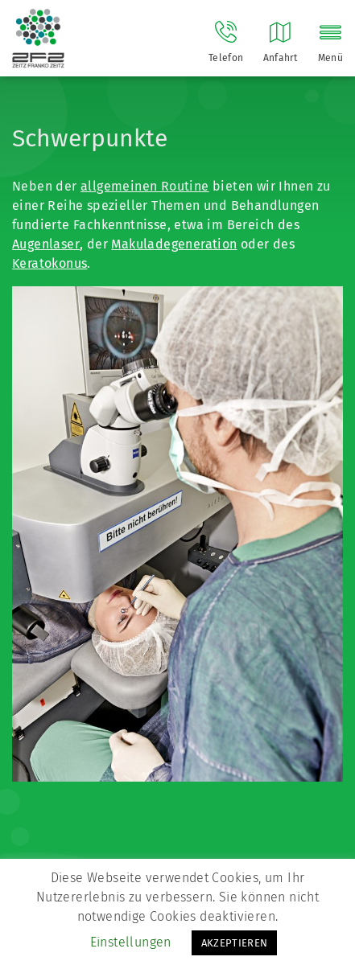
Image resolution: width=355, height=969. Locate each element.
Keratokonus (49, 263)
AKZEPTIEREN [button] (234, 943)
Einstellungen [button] (130, 942)
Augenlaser (46, 244)
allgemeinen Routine (144, 186)
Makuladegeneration (174, 244)
